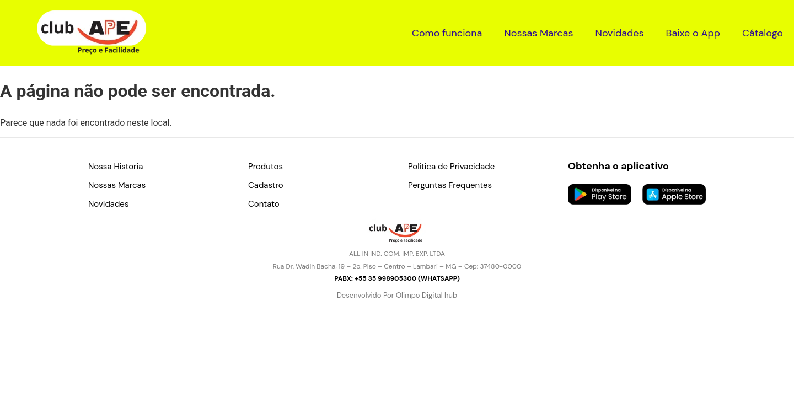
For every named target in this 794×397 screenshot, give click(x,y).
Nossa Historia (115, 166)
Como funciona (447, 33)
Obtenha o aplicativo (618, 166)
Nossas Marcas (538, 33)
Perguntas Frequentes (450, 185)
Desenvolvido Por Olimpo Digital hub (397, 295)
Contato (264, 204)
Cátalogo (762, 33)
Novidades (619, 33)
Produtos (265, 166)
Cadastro (265, 185)
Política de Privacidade (451, 166)
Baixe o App (693, 33)
